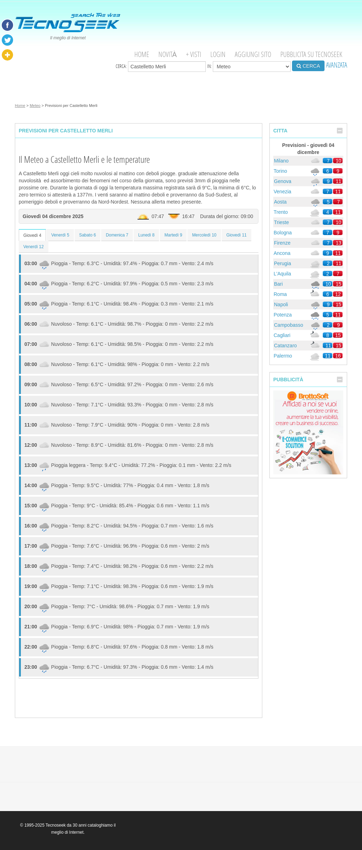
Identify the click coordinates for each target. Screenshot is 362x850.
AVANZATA (336, 65)
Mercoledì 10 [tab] (204, 235)
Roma (280, 294)
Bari (278, 284)
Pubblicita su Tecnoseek (311, 54)
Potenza (283, 315)
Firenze (282, 243)
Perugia (282, 263)
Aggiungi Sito (253, 54)
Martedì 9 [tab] (173, 235)
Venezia (282, 191)
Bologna (283, 232)
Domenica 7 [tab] (117, 235)
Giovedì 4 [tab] (32, 235)
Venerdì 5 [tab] (60, 235)
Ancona (282, 253)
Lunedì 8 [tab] (146, 235)
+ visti (193, 54)
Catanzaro (285, 345)
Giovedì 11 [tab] (236, 235)
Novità (167, 54)
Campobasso (288, 325)
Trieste (281, 222)
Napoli (281, 304)
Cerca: (161, 66)
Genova (282, 181)
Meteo (35, 105)
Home (141, 54)
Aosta (280, 202)
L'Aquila (282, 273)
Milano (281, 161)
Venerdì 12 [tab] (33, 246)
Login (218, 54)
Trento (281, 212)
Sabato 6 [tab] (87, 235)
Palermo (283, 356)
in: (249, 66)
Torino (280, 171)
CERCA (308, 66)
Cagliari (282, 335)
